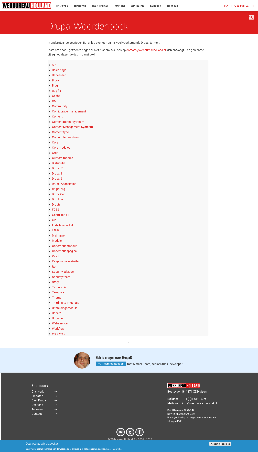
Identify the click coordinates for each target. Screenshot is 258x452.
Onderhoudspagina (64, 251)
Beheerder (59, 75)
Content (57, 116)
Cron (55, 152)
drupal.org (58, 189)
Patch (56, 256)
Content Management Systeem (72, 127)
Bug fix (56, 90)
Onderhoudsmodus (64, 246)
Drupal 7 (57, 168)
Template (58, 292)
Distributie (58, 163)
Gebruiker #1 (60, 215)
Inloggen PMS (174, 421)
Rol (54, 266)
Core (55, 142)
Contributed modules (66, 137)
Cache (56, 96)
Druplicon (58, 199)
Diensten (80, 5)
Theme (56, 297)
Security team (61, 277)
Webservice (60, 323)
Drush (56, 204)
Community (59, 106)
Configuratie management (69, 111)
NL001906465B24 (185, 413)
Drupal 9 (57, 178)
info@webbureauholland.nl (199, 403)
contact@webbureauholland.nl (146, 50)
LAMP (56, 230)
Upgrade (57, 318)
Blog (55, 85)
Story (55, 282)
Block (55, 80)
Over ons (119, 5)
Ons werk (62, 5)
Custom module (62, 158)
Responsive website (65, 261)
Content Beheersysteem (68, 121)
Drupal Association (64, 184)
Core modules (61, 147)
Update (56, 313)
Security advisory (63, 271)
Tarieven (155, 5)
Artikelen (137, 5)
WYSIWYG (58, 333)
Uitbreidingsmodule (64, 308)
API (54, 64)
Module (57, 240)
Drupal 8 (57, 173)
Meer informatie (114, 449)
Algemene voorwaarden (203, 417)
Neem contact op (113, 363)
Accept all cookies (220, 444)
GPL (54, 220)
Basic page (59, 70)
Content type (60, 132)
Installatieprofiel (62, 225)
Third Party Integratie (65, 302)
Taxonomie (59, 287)
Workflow (58, 328)
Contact (172, 5)
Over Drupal (100, 5)
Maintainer (59, 235)
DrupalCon (58, 194)
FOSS (55, 209)
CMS (55, 101)
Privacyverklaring (176, 417)
